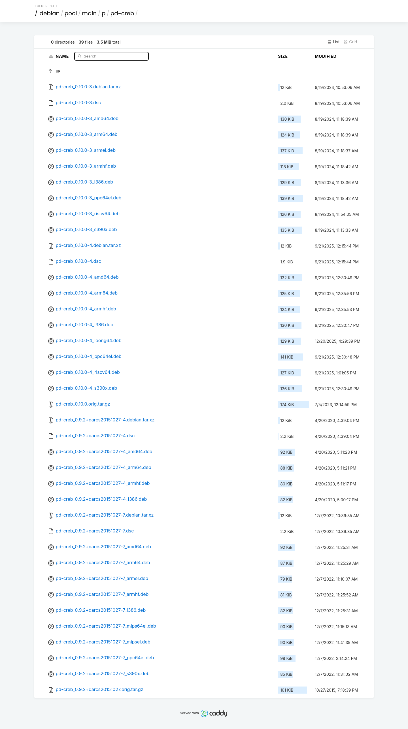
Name (63, 56)
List (333, 41)
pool (71, 13)
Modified (326, 56)
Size (283, 56)
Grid (350, 41)
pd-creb (122, 13)
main (89, 13)
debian (50, 13)
